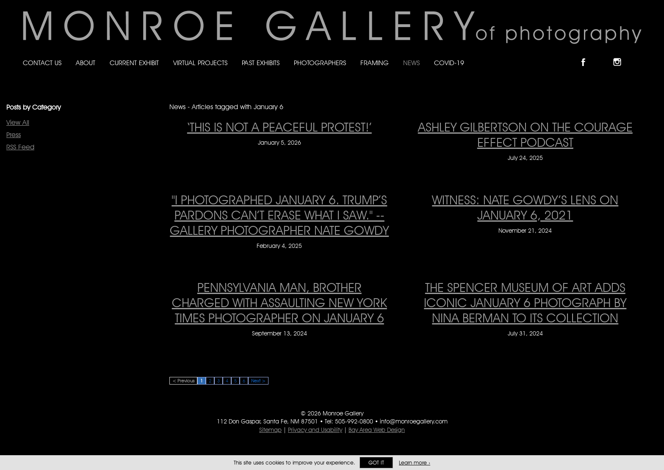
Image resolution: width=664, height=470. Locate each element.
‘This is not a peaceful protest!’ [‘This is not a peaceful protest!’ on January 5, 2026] (279, 127)
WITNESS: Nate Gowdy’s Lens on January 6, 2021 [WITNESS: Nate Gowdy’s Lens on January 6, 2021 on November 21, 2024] (525, 207)
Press (13, 135)
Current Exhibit (134, 63)
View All (17, 122)
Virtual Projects (200, 63)
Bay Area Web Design (377, 429)
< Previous (183, 381)
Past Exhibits (260, 63)
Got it (376, 462)
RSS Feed (20, 147)
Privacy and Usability (315, 429)
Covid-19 (449, 63)
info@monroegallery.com (414, 421)
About (85, 63)
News (411, 63)
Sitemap (270, 429)
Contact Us (42, 63)
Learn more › (414, 462)
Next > (258, 381)
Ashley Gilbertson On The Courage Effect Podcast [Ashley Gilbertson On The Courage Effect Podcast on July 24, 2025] (525, 134)
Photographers (320, 63)
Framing (374, 63)
